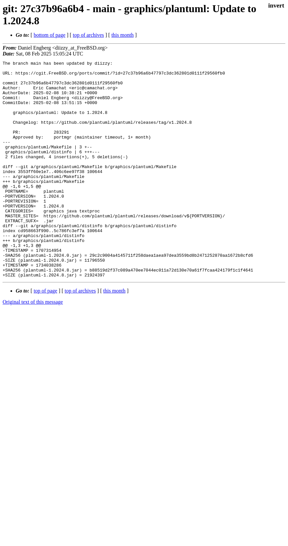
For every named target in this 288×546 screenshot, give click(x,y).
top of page (45, 334)
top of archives (88, 35)
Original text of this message (33, 345)
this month (122, 35)
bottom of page (50, 35)
